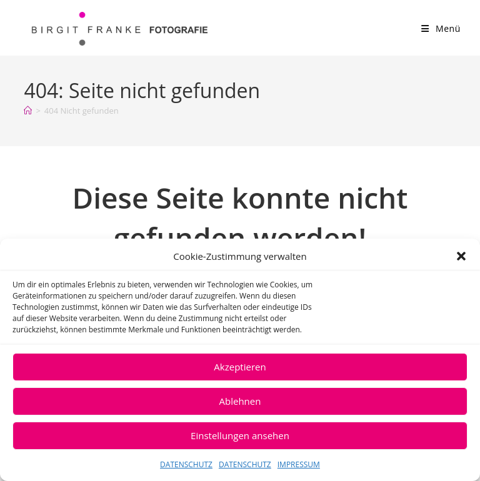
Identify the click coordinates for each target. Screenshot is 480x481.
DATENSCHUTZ (186, 464)
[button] (461, 256)
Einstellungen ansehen (240, 435)
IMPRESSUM (299, 464)
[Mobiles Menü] (441, 28)
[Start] (28, 110)
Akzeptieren (240, 366)
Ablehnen (240, 401)
